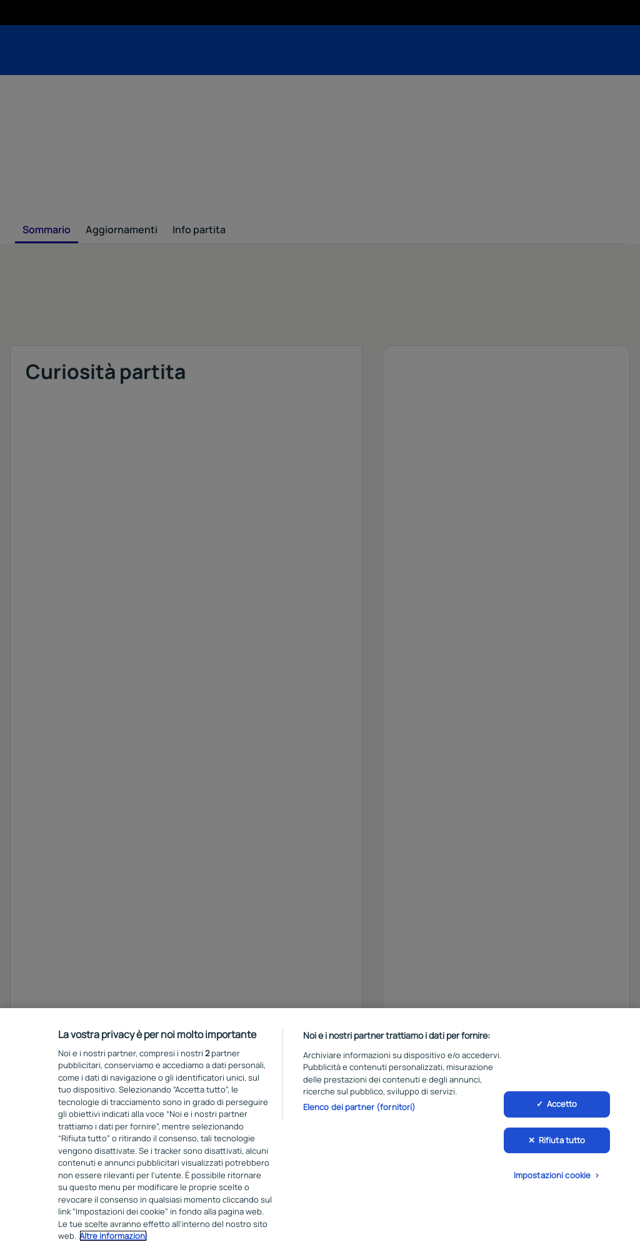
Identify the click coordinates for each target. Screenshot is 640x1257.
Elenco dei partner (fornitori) (359, 1107)
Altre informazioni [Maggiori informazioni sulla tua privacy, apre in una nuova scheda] (113, 1235)
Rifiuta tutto (562, 1140)
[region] (320, 1132)
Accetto (562, 1103)
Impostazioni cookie (552, 1175)
